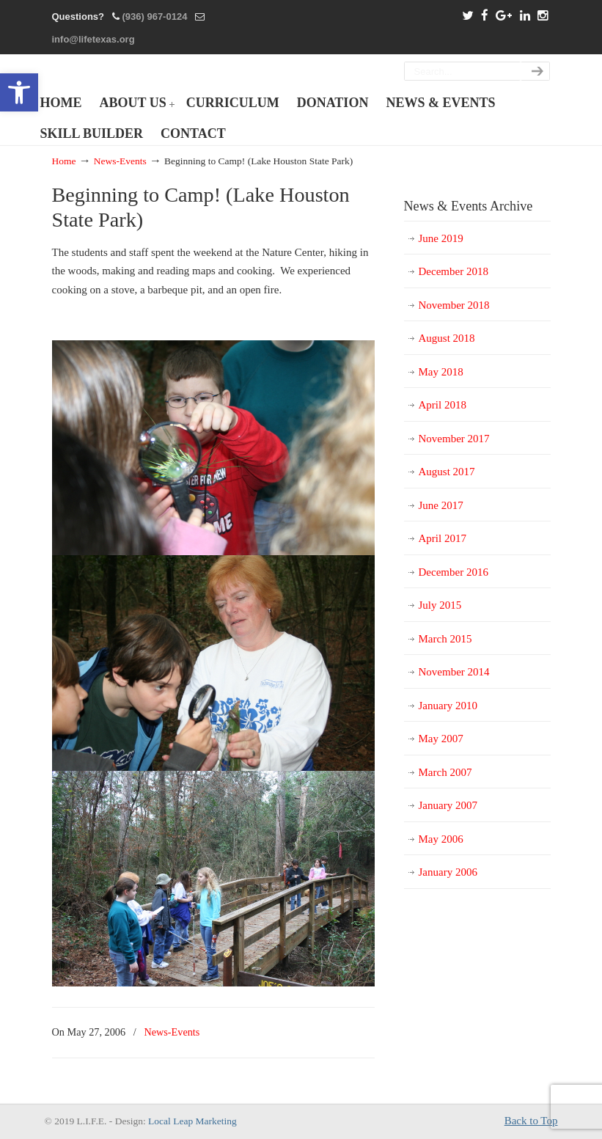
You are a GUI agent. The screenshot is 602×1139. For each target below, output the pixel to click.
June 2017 (441, 505)
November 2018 (454, 305)
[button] (19, 92)
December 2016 (453, 572)
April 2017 (442, 538)
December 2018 (453, 271)
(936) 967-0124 (154, 16)
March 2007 (445, 772)
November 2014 (454, 672)
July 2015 (440, 605)
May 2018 (441, 372)
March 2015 (445, 639)
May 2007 (441, 738)
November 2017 (454, 438)
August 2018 (447, 338)
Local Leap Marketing (192, 1121)
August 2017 (447, 471)
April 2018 (442, 405)
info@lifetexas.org (93, 39)
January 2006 (448, 872)
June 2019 (441, 238)
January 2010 (448, 705)
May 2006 (441, 839)
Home (64, 160)
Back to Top (531, 1121)
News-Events (120, 160)
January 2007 (448, 805)
